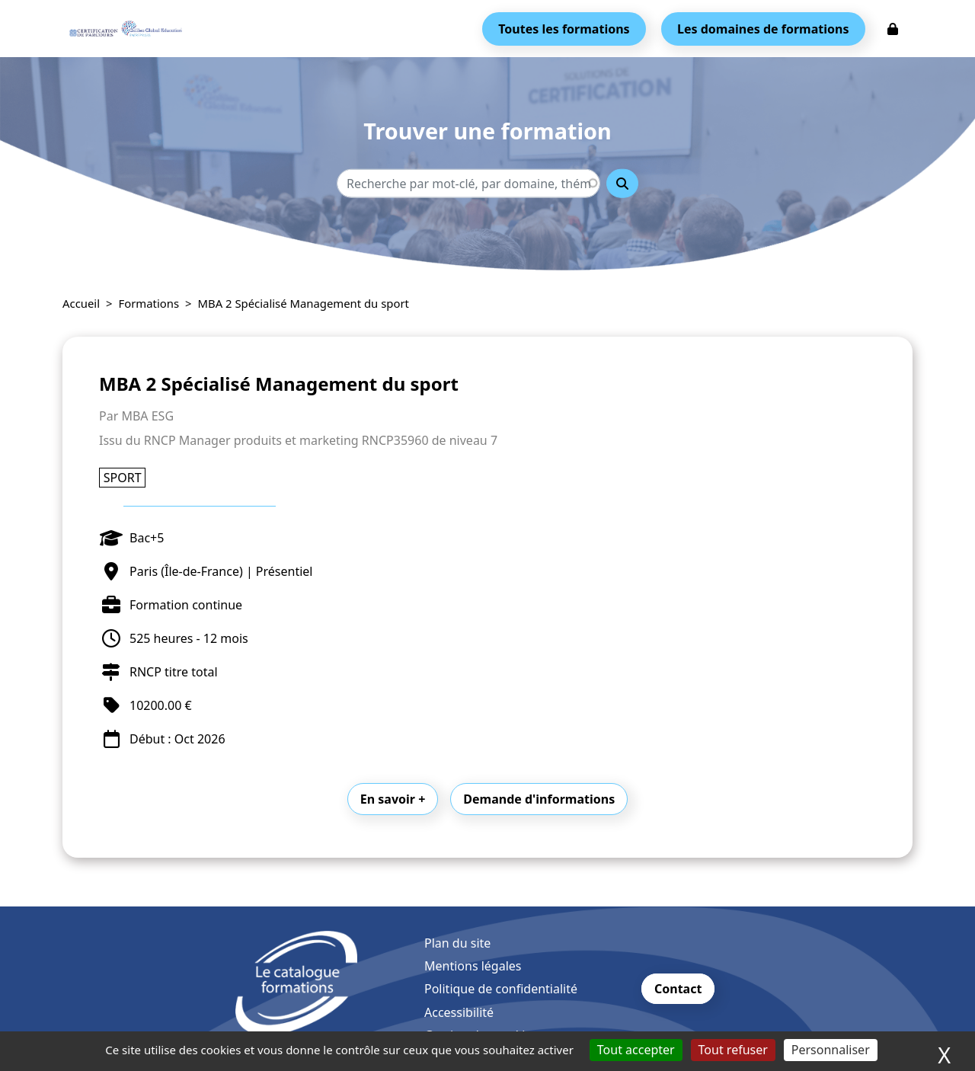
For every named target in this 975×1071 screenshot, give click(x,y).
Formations (149, 303)
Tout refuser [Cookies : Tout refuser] (733, 1049)
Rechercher (622, 183)
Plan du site (457, 943)
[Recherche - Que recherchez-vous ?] (468, 183)
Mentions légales (473, 966)
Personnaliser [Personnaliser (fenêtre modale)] (830, 1049)
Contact (678, 988)
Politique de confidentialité (500, 988)
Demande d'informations (539, 799)
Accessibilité (459, 1012)
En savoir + (393, 799)
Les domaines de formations (763, 29)
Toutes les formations (563, 29)
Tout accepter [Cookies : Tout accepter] (636, 1049)
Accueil (81, 303)
